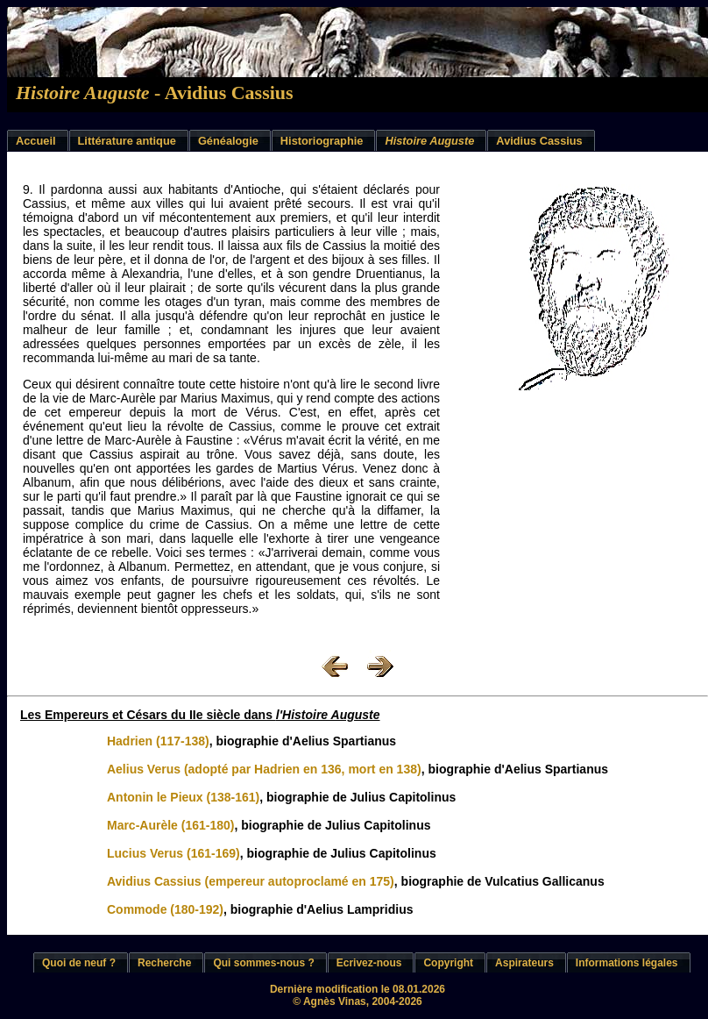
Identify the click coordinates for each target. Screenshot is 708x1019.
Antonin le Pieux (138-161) (183, 797)
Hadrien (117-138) (158, 741)
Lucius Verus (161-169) (173, 853)
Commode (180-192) (165, 909)
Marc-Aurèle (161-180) (171, 825)
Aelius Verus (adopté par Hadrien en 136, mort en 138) (264, 769)
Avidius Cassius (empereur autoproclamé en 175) (250, 881)
